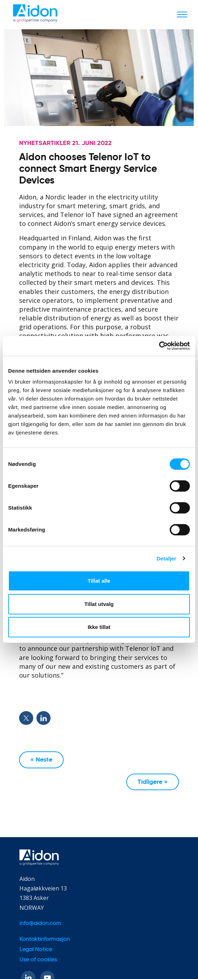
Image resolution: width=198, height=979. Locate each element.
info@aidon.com (40, 923)
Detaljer (166, 558)
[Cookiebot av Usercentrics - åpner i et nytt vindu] (159, 345)
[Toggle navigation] (182, 14)
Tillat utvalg (98, 604)
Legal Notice (35, 950)
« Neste (41, 760)
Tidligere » (153, 782)
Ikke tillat (99, 627)
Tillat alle (99, 581)
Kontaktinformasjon (44, 939)
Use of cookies (38, 960)
